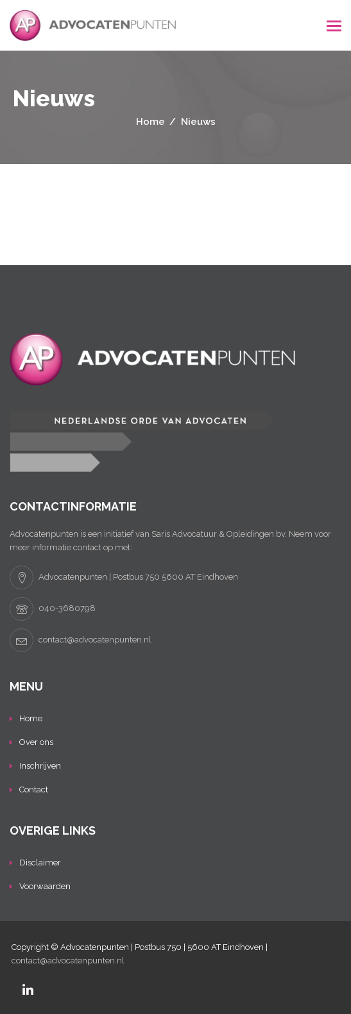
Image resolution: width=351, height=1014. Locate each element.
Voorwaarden (45, 886)
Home (30, 718)
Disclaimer (40, 862)
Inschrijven (40, 766)
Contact (33, 789)
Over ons (36, 742)
